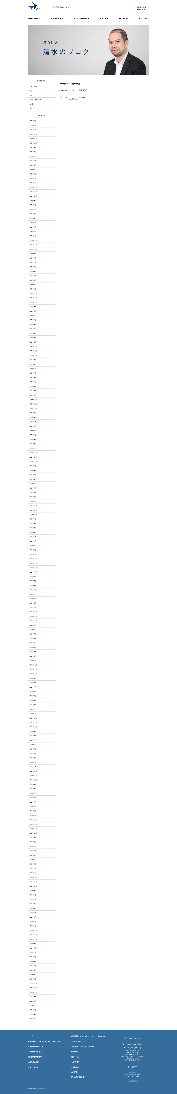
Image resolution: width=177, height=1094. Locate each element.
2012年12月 (33, 824)
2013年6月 (33, 797)
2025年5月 (33, 165)
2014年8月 (33, 735)
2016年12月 (33, 612)
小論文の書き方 (57, 19)
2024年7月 (33, 209)
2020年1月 (33, 448)
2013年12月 (33, 771)
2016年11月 (33, 616)
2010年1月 (33, 979)
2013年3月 (33, 811)
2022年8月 (33, 311)
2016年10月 (33, 620)
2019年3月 (33, 492)
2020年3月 (33, 439)
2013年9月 (33, 784)
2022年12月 (33, 293)
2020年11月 (33, 404)
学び (31, 91)
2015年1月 (33, 713)
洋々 (31, 108)
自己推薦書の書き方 (35, 1057)
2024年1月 (33, 236)
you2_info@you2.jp (132, 1048)
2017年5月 (33, 589)
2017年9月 (33, 572)
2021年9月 (33, 359)
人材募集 (74, 1072)
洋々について (143, 19)
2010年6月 (33, 957)
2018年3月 (33, 545)
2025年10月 (33, 143)
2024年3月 (33, 227)
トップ (30, 1036)
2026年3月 (33, 121)
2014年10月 (33, 727)
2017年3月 (33, 598)
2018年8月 (33, 523)
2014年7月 (33, 740)
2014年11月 (33, 722)
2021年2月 (33, 390)
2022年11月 (33, 298)
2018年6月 (33, 532)
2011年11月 (33, 881)
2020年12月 (33, 399)
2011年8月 (33, 895)
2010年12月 (33, 930)
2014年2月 (33, 762)
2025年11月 (33, 138)
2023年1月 (33, 289)
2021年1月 (33, 395)
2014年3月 (33, 758)
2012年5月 (33, 855)
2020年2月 (33, 444)
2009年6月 (33, 1010)
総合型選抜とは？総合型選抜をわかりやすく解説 (44, 1041)
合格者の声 (123, 19)
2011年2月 (33, 921)
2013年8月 (33, 789)
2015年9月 (33, 678)
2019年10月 (33, 461)
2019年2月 (33, 497)
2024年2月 (33, 231)
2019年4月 (33, 488)
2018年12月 (33, 505)
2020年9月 (33, 413)
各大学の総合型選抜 (81, 19)
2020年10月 (33, 408)
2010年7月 (33, 952)
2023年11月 (33, 244)
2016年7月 (33, 634)
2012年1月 (33, 873)
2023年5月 (33, 271)
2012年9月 (33, 837)
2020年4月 (33, 435)
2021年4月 (33, 382)
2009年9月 (33, 996)
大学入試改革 (34, 86)
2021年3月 (33, 386)
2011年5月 (33, 908)
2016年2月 (33, 656)
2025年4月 (33, 169)
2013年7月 (33, 793)
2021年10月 (33, 355)
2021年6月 (33, 373)
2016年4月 (33, 647)
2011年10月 (33, 886)
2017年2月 (33, 603)
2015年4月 (33, 700)
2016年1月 (33, 660)
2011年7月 (33, 899)
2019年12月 (33, 452)
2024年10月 (33, 196)
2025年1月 (33, 183)
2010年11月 (33, 935)
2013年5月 (33, 802)
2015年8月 (33, 682)
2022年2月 (33, 337)
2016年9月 (33, 625)
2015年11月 (33, 669)
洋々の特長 (75, 1052)
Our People (75, 1067)
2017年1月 (33, 607)
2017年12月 (33, 559)
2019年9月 (33, 466)
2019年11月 (33, 457)
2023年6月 (33, 267)
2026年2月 (33, 125)
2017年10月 (33, 567)
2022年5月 (33, 324)
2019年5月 (33, 483)
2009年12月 (33, 983)
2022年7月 (33, 315)
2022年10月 (33, 302)
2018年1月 (33, 554)
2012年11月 (33, 828)
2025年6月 (33, 160)
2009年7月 (33, 1005)
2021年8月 (33, 364)
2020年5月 (33, 430)
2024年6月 (33, 214)
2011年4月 (33, 912)
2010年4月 (33, 965)
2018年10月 (33, 514)
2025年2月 (33, 178)
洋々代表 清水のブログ (61, 7)
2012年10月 (33, 833)
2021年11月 (33, 351)
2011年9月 (33, 890)
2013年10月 (33, 780)
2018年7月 (33, 528)
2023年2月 (33, 284)
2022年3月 (33, 333)
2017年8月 (33, 576)
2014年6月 (33, 744)
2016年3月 (33, 651)
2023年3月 (33, 280)
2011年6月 (33, 904)
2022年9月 (33, 306)
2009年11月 (33, 988)
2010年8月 (33, 948)
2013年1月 (33, 819)
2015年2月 (33, 709)
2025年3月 (33, 174)
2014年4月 (33, 753)
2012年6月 (33, 850)
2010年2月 (33, 974)
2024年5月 (33, 218)
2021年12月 (33, 346)
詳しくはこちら (132, 1080)
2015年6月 (33, 691)
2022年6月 (33, 320)
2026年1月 (33, 129)
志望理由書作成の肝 (36, 99)
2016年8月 (33, 629)
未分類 (32, 104)
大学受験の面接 (33, 1062)
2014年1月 (33, 766)
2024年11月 (33, 191)
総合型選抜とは (34, 19)
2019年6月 (33, 479)
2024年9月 (33, 200)
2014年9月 (33, 731)
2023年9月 (33, 253)
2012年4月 (33, 859)
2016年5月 (33, 643)
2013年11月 (33, 775)
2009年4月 (33, 1019)
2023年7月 (33, 262)
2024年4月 (33, 222)
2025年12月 (33, 134)
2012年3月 (33, 864)
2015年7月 (33, 687)
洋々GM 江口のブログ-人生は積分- (82, 1046)
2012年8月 (33, 842)
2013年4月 (33, 806)
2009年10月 (33, 992)
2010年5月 (33, 961)
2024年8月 (33, 205)
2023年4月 (33, 275)
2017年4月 (33, 594)
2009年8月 (33, 1001)
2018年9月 (33, 519)
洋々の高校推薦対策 (78, 1077)
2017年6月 (33, 585)
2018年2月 (33, 550)
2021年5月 (33, 377)
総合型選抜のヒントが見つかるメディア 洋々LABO (88, 1036)
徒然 (31, 95)
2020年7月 (33, 421)
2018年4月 (33, 541)
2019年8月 (33, 470)
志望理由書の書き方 (35, 1052)
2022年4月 (33, 329)
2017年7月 (33, 581)
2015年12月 (33, 665)
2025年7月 (33, 156)
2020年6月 (33, 426)
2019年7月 (33, 474)
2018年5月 (33, 536)
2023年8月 (33, 258)
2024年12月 (33, 187)
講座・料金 (104, 19)
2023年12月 (33, 240)
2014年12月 (33, 718)
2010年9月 (33, 943)
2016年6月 (33, 638)
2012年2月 (33, 868)
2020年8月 (33, 417)
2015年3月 (33, 704)
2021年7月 (33, 368)
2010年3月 (33, 970)
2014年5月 (33, 749)
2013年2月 (33, 815)
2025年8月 (33, 152)
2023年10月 (33, 249)
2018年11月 (33, 510)
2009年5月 (33, 1014)
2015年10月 (33, 674)
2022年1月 (33, 342)
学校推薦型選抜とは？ (35, 1046)
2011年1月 (33, 926)
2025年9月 (33, 147)
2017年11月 (33, 563)
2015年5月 (33, 696)
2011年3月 (33, 917)
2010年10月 (33, 939)
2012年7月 (33, 846)
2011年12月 (33, 877)
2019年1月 (33, 501)
